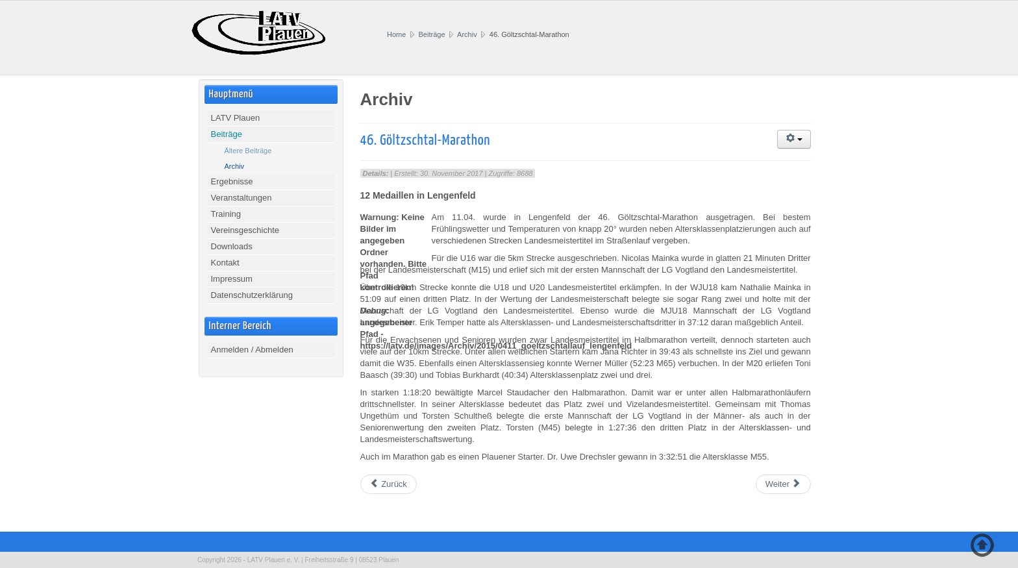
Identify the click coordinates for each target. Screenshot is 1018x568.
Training (226, 214)
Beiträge (432, 34)
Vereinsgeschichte (245, 230)
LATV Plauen (235, 118)
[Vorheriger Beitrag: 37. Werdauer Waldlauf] (388, 484)
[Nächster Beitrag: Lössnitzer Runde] (783, 484)
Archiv (467, 34)
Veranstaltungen (241, 198)
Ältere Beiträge (248, 150)
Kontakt (225, 262)
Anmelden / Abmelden (252, 349)
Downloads (232, 246)
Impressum (232, 279)
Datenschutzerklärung (252, 295)
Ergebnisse (232, 181)
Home (396, 34)
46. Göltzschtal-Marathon (425, 140)
